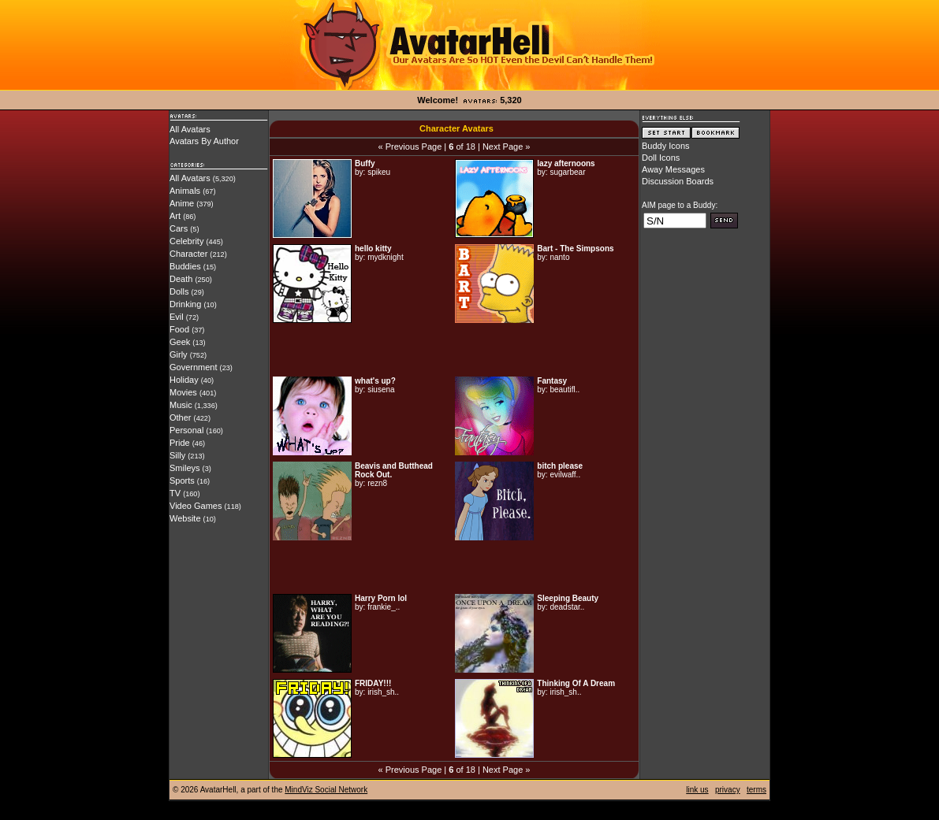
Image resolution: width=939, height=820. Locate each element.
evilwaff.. (565, 474)
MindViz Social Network (326, 789)
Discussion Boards (678, 181)
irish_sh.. (383, 692)
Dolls (179, 291)
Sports (182, 480)
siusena (380, 389)
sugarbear (567, 172)
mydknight (385, 257)
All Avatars (190, 129)
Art (175, 216)
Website (185, 518)
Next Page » (507, 146)
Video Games (196, 505)
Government (194, 367)
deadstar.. (567, 607)
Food (179, 329)
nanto (559, 257)
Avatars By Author (204, 141)
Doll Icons (661, 157)
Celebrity (186, 241)
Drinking (185, 304)
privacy (727, 789)
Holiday (184, 379)
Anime (182, 203)
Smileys (185, 468)
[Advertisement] (454, 349)
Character (188, 253)
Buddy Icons (666, 145)
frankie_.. (383, 607)
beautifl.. (564, 389)
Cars (179, 228)
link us (697, 789)
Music (181, 405)
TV (175, 493)
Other (181, 417)
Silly (177, 455)
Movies (183, 392)
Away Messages (673, 169)
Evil (177, 316)
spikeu (378, 172)
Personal (186, 430)
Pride (180, 442)
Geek (180, 342)
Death (181, 279)
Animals (185, 190)
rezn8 (377, 483)
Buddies (185, 266)
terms (756, 789)
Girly (179, 354)
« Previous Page (410, 146)
